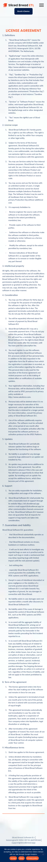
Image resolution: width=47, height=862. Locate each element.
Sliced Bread (21, 5)
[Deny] (43, 854)
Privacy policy (32, 858)
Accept (13, 858)
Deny (21, 858)
